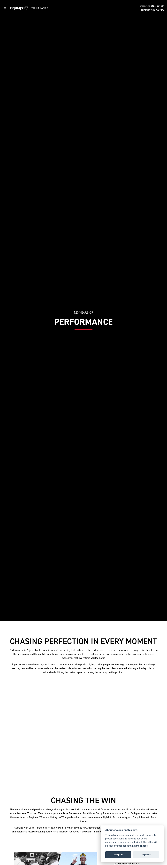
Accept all (118, 854)
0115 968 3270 (157, 9)
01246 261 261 (157, 6)
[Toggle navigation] (5, 8)
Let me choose (140, 845)
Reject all (146, 854)
